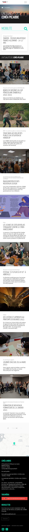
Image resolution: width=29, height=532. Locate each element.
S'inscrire (5, 518)
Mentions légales (6, 525)
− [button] (1, 437)
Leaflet (27, 455)
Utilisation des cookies (17, 525)
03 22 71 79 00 (6, 467)
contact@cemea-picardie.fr (10, 468)
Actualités (7, 7)
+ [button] (1, 435)
